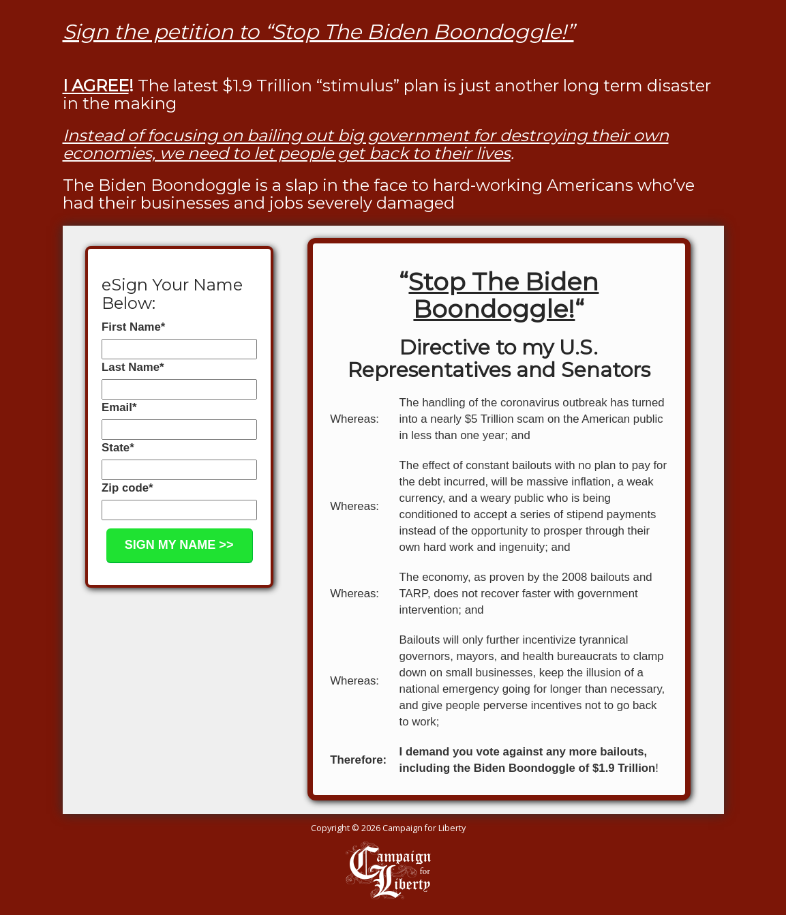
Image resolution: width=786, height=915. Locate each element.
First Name (133, 326)
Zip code (127, 487)
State (118, 447)
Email (119, 407)
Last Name (133, 367)
